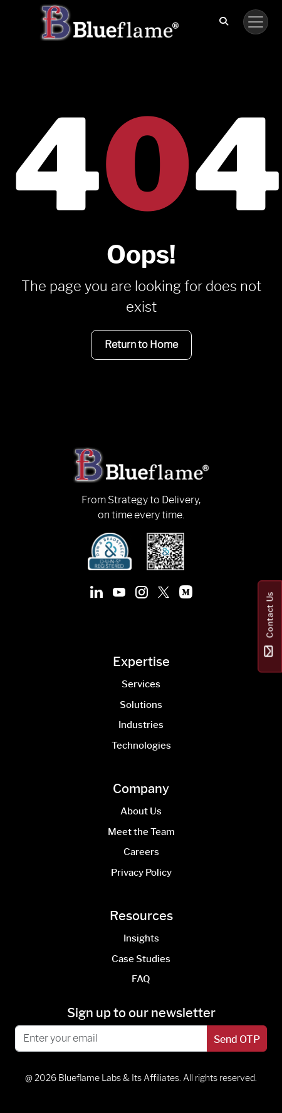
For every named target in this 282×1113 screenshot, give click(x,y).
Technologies (141, 745)
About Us (141, 811)
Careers (141, 852)
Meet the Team (141, 832)
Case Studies (141, 959)
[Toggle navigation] (255, 21)
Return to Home (141, 345)
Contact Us (269, 627)
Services (141, 684)
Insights (141, 938)
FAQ (141, 979)
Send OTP (237, 1039)
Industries (141, 725)
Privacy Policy (141, 872)
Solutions (141, 704)
